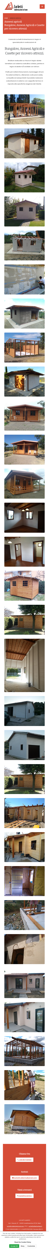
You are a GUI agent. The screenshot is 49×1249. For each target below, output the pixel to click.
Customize (31, 1246)
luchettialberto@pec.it (35, 1226)
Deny (22, 1246)
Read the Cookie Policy (22, 1242)
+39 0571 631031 (25, 1160)
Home (6, 18)
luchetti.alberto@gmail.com (24, 1178)
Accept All (14, 1246)
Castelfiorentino (24, 1196)
